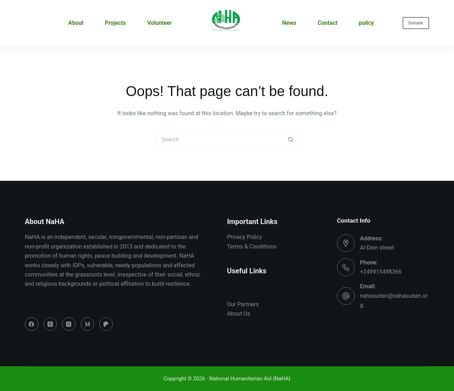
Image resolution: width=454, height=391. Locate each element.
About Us (238, 313)
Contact (328, 22)
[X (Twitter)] (50, 324)
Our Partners (243, 304)
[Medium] (87, 324)
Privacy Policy (244, 237)
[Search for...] (220, 139)
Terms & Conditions (252, 246)
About (75, 22)
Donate (416, 23)
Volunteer (159, 22)
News (289, 22)
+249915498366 (381, 271)
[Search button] (291, 139)
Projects (115, 22)
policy (366, 22)
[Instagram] (69, 324)
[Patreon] (106, 324)
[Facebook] (31, 324)
